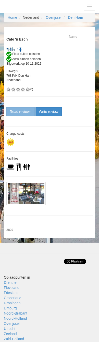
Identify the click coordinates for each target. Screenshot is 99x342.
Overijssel (53, 17)
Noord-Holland (15, 318)
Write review (48, 112)
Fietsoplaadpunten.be (26, 6)
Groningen (12, 303)
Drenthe (10, 282)
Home (12, 17)
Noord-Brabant (15, 313)
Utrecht (9, 329)
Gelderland (12, 298)
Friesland (11, 293)
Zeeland (10, 334)
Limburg (10, 308)
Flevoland (11, 288)
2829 (9, 230)
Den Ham (75, 17)
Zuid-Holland (14, 339)
